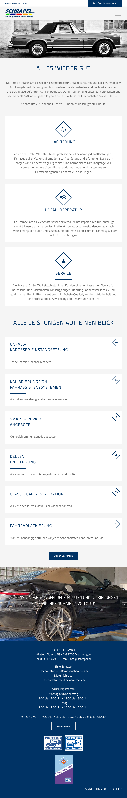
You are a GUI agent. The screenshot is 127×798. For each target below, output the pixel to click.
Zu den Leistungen (63, 555)
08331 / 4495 (48, 659)
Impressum (92, 789)
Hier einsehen (63, 726)
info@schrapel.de (80, 659)
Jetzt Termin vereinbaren (105, 3)
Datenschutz (112, 789)
